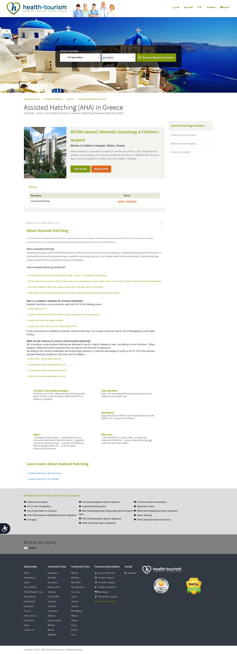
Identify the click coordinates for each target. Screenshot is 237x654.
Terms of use (30, 616)
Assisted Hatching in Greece (92, 99)
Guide (27, 583)
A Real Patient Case (33, 592)
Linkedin (130, 573)
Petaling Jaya (78, 587)
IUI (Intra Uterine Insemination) (152, 502)
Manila (51, 630)
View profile (80, 169)
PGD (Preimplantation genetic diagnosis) (101, 518)
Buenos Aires (54, 587)
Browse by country (180, 152)
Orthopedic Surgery (107, 597)
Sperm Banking (144, 515)
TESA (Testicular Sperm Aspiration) (99, 523)
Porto (74, 625)
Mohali (74, 616)
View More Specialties (105, 602)
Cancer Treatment (106, 573)
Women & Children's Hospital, (88, 145)
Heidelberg (76, 611)
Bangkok (52, 578)
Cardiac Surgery (106, 578)
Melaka (74, 573)
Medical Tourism (32, 99)
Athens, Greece (115, 145)
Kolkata (51, 616)
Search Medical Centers (158, 57)
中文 (200, 7)
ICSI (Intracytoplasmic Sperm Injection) (100, 502)
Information (29, 602)
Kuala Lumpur (54, 621)
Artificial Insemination (37, 502)
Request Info (101, 169)
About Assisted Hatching (183, 143)
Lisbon (74, 630)
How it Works (30, 587)
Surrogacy (32, 519)
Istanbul (52, 606)
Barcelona (53, 583)
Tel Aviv (75, 602)
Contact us (29, 630)
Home (26, 573)
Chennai (52, 592)
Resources (29, 606)
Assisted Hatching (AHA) (94, 506)
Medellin (52, 635)
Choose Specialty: (69, 51)
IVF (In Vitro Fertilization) (39, 506)
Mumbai (75, 578)
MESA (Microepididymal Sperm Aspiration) (157, 511)
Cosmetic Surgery (106, 583)
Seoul (74, 597)
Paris (73, 635)
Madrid (51, 625)
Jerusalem (53, 611)
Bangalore (53, 573)
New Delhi (76, 583)
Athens (74, 621)
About (27, 625)
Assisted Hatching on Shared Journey (45, 473)
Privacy (27, 611)
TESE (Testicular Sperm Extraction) (154, 519)
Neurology (103, 592)
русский (188, 7)
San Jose (75, 592)
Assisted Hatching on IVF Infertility (43, 479)
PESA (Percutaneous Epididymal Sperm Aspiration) (51, 515)
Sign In (225, 7)
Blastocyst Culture (145, 506)
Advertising (29, 578)
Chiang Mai (53, 597)
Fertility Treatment (53, 99)
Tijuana (75, 606)
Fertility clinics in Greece (183, 135)
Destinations (30, 597)
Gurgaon (52, 602)
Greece (70, 99)
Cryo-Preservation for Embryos (42, 511)
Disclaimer (29, 621)
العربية (176, 7)
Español (211, 7)
